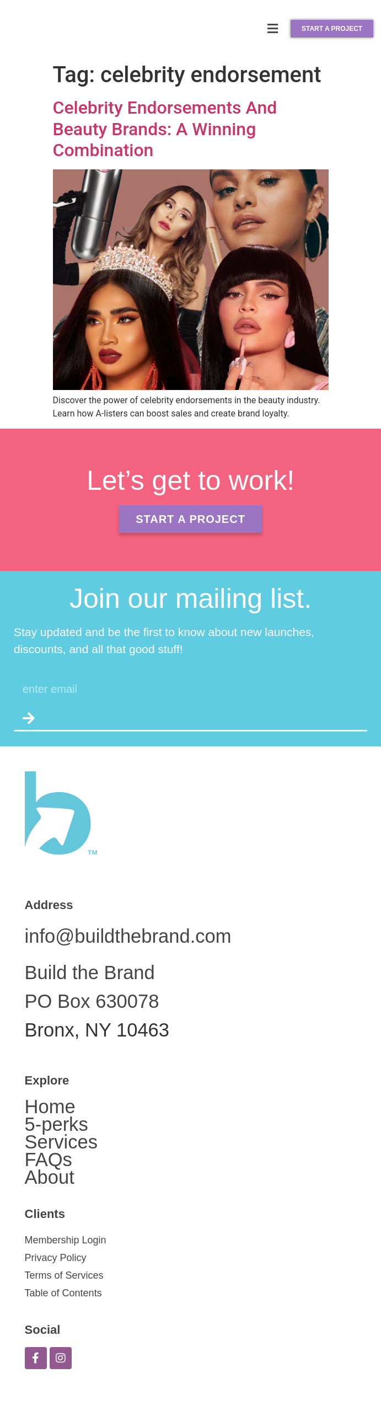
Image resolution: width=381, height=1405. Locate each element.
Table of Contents (63, 1293)
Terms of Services (64, 1275)
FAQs (48, 1159)
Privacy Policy (56, 1257)
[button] (273, 29)
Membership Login (65, 1240)
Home (50, 1106)
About (49, 1177)
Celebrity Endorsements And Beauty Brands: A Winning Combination (165, 129)
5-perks (56, 1124)
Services (61, 1142)
